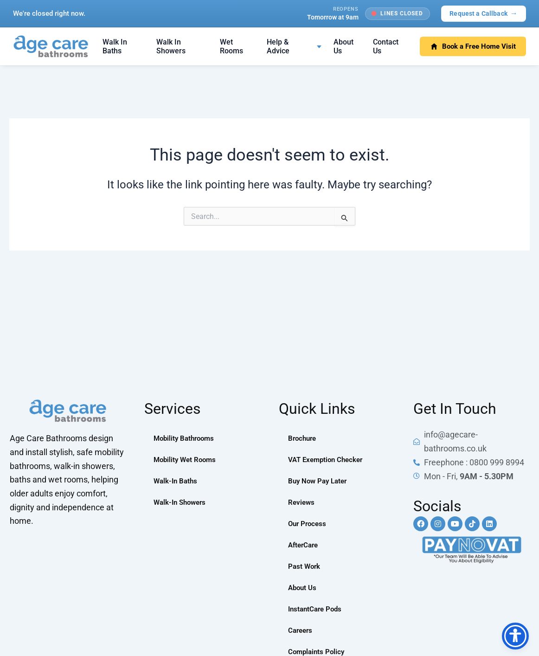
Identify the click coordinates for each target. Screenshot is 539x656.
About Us (343, 46)
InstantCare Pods (317, 609)
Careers (301, 630)
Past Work (305, 566)
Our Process (308, 523)
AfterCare (304, 544)
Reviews (302, 502)
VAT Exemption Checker (328, 459)
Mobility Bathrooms (186, 438)
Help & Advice (278, 46)
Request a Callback (483, 13)
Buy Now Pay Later (319, 480)
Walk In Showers (171, 46)
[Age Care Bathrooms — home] (51, 46)
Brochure (303, 438)
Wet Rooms (231, 46)
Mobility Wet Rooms (187, 459)
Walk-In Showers (182, 502)
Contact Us (385, 46)
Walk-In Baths (177, 480)
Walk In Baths (115, 46)
